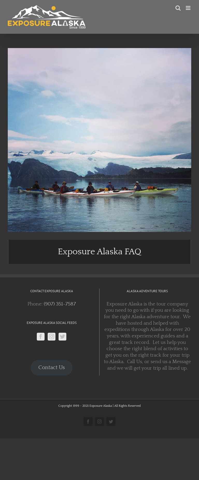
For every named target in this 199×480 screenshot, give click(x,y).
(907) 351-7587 (60, 304)
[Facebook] (41, 337)
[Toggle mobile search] (178, 8)
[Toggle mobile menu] (188, 8)
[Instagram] (51, 337)
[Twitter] (62, 337)
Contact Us (51, 367)
